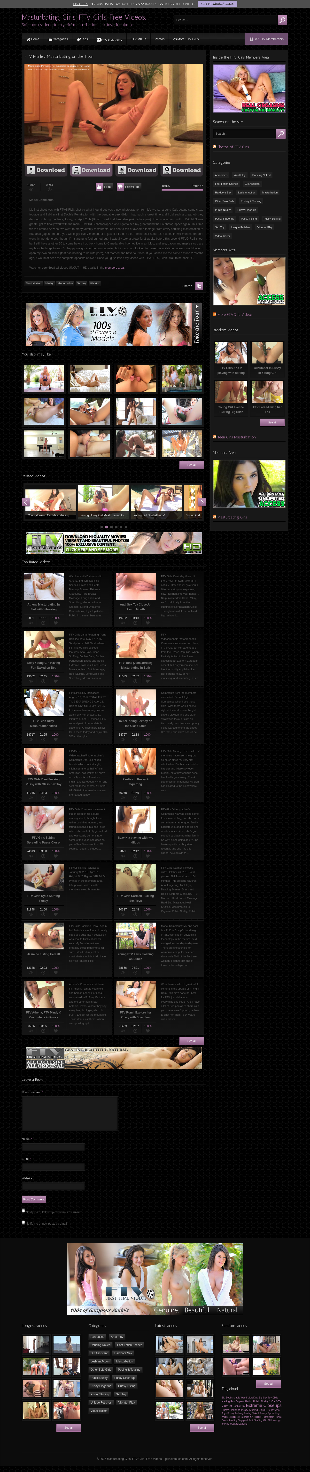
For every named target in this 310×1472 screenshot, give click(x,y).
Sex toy (81, 283)
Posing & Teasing (251, 201)
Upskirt (234, 1429)
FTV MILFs (138, 39)
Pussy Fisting (249, 218)
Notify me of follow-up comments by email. (53, 1218)
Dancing (243, 1429)
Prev (26, 502)
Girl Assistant (252, 183)
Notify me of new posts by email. (47, 1229)
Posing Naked (251, 1419)
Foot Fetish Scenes (226, 183)
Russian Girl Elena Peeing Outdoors (182, 444)
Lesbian (245, 1422)
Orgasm (240, 1407)
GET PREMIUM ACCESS (217, 4)
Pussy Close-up (246, 209)
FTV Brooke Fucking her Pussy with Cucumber (182, 411)
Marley (50, 283)
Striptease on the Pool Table (44, 444)
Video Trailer (222, 236)
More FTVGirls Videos (235, 314)
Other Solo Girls (224, 201)
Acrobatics (221, 175)
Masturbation (33, 283)
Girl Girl (267, 1426)
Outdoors (256, 1422)
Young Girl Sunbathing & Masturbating (156, 502)
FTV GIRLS (80, 4)
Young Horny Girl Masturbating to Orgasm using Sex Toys (103, 502)
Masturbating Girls (232, 517)
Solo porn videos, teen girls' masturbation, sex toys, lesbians (77, 25)
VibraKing (253, 1403)
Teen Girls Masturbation (236, 437)
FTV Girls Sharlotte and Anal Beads (136, 378)
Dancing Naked (261, 175)
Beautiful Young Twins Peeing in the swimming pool (182, 378)
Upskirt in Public (273, 1422)
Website (27, 1184)
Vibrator (94, 283)
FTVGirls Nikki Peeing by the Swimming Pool (44, 378)
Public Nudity (223, 209)
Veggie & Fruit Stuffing (250, 1426)
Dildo (275, 1403)
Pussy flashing (235, 1419)
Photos (159, 39)
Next (202, 502)
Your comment (32, 1092)
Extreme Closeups (263, 1411)
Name (27, 1145)
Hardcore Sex (223, 192)
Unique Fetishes (241, 227)
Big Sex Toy (265, 1403)
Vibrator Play (264, 227)
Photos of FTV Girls (233, 147)
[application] (113, 114)
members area (114, 267)
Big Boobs (227, 1403)
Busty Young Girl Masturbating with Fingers (90, 378)
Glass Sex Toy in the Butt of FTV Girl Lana (44, 411)
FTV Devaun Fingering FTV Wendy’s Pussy (136, 444)
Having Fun (228, 1407)
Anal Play (239, 175)
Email (26, 1164)
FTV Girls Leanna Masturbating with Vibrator (90, 411)
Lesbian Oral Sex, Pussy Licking (90, 444)
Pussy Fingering (224, 218)
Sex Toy (220, 227)
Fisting (248, 1407)
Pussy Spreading (269, 1419)
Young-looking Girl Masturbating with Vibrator (50, 502)
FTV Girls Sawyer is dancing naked (136, 411)
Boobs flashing (230, 1426)
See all (191, 465)
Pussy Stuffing (272, 218)
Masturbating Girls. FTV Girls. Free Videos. (84, 17)
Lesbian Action (247, 192)
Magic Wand (240, 1403)
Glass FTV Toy (266, 1415)
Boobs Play (239, 1412)
